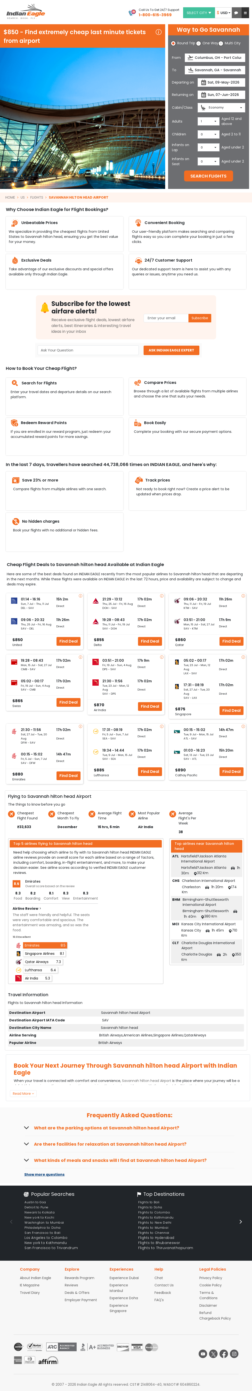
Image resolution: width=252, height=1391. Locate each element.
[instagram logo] (234, 1354)
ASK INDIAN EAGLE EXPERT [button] (171, 350)
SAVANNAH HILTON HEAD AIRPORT (78, 197)
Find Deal (68, 641)
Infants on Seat (180, 161)
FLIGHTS (36, 197)
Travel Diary (30, 1292)
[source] (215, 58)
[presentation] (191, 58)
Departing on (183, 82)
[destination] (215, 70)
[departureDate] (221, 82)
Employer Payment (81, 1300)
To (174, 70)
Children (179, 134)
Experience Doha (124, 1298)
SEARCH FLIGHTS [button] (208, 176)
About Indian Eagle (35, 1277)
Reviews (71, 1285)
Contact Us (164, 1285)
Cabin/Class (182, 107)
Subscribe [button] (200, 318)
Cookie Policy (210, 1285)
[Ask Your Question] (88, 350)
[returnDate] (221, 95)
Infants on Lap (180, 147)
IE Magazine (30, 1285)
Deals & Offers (77, 1292)
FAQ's (159, 1300)
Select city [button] (199, 12)
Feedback (162, 1292)
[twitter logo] (213, 1354)
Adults (177, 121)
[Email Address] (177, 318)
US (23, 197)
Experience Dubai (124, 1277)
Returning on (183, 94)
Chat (158, 1277)
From (176, 57)
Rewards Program (79, 1277)
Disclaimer (208, 1305)
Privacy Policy (210, 1277)
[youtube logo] (203, 1354)
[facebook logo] (223, 1354)
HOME (10, 197)
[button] (236, 12)
